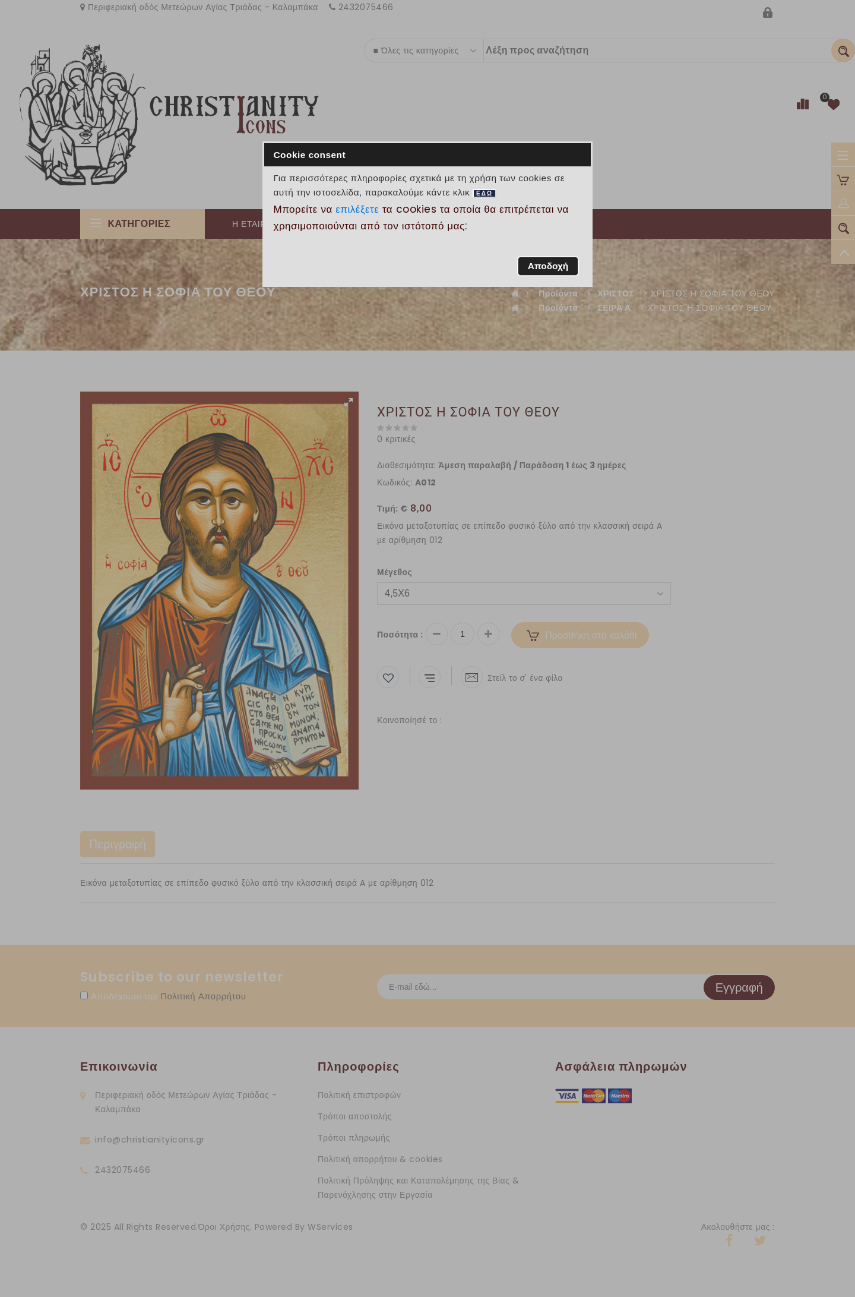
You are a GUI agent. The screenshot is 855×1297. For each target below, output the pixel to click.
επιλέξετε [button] (357, 209)
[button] (548, 266)
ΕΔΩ (484, 193)
